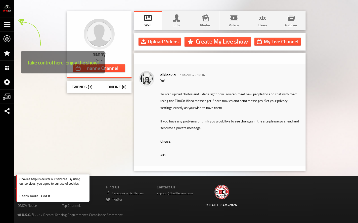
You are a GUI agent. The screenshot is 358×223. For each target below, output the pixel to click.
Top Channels (72, 205)
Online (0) (117, 87)
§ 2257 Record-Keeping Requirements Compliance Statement (70, 214)
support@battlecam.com (175, 193)
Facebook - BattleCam (128, 193)
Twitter (117, 199)
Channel (281, 41)
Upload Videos (163, 41)
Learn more (29, 196)
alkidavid (168, 74)
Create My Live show (222, 41)
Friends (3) (82, 87)
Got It (45, 196)
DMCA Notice (27, 205)
